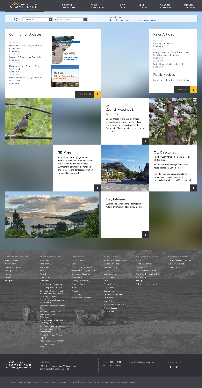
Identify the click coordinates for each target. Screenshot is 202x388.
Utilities (75, 301)
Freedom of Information (114, 294)
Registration (45, 267)
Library (8, 277)
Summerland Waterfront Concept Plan (50, 330)
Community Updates (13, 267)
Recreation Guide (47, 263)
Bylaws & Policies (111, 267)
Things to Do (10, 280)
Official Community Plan (146, 270)
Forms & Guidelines (144, 263)
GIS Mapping (141, 267)
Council (107, 280)
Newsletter (108, 297)
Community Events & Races (51, 287)
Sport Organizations (48, 296)
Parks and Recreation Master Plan (52, 306)
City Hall (149, 6)
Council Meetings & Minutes (127, 124)
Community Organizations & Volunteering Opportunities (51, 292)
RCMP (74, 287)
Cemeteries (77, 263)
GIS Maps (79, 170)
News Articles (109, 301)
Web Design (110, 382)
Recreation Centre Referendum (47, 315)
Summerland (76, 6)
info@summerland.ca (145, 362)
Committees (109, 277)
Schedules (44, 260)
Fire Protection (78, 277)
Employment (109, 291)
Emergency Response (81, 274)
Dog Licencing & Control (82, 267)
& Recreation (105, 6)
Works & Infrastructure (81, 297)
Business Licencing (176, 263)
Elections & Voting (111, 263)
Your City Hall (112, 256)
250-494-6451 (115, 362)
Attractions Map (11, 260)
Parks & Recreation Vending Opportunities (51, 336)
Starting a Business (176, 267)
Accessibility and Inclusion (115, 260)
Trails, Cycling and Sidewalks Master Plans (52, 301)
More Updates (84, 94)
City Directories (174, 170)
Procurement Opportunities (179, 260)
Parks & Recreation (50, 256)
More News (182, 89)
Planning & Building (147, 256)
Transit (75, 291)
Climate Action (110, 274)
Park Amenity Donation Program (49, 345)
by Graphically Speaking (125, 382)
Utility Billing (77, 294)
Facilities (43, 270)
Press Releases (110, 308)
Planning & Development (146, 274)
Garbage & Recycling (80, 280)
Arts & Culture (11, 263)
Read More (14, 51)
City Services (79, 256)
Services (129, 6)
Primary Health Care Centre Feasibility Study (51, 321)
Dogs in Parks (45, 277)
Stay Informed (127, 217)
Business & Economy (179, 256)
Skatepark (44, 280)
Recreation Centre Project (50, 311)
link (165, 80)
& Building (171, 6)
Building (139, 260)
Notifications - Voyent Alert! (83, 270)
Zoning (139, 280)
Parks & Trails (45, 274)
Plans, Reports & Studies (114, 304)
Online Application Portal (146, 284)
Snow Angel (109, 311)
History (8, 274)
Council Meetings (111, 284)
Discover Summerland (17, 256)
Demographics (11, 270)
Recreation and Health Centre (52, 326)
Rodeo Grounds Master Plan (52, 341)
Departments (109, 287)
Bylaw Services (78, 260)
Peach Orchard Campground (52, 284)
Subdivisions (141, 277)
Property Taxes (78, 284)
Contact (107, 270)
